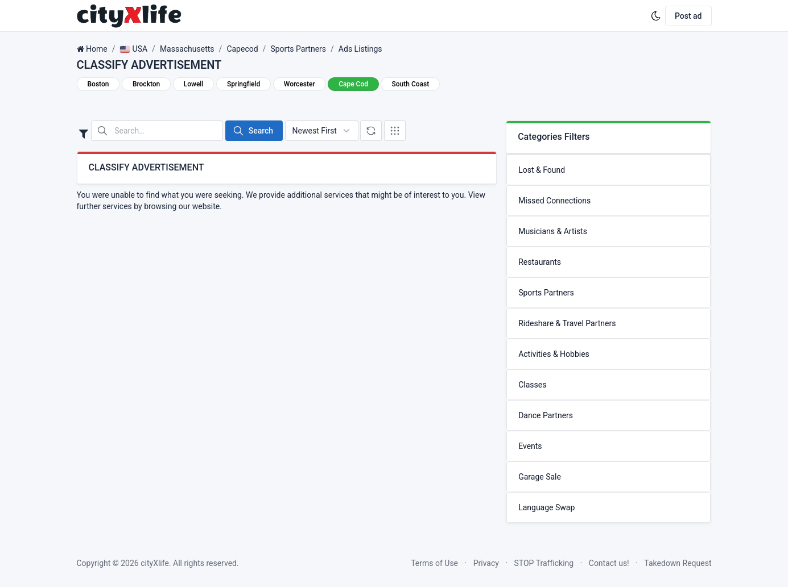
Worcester (299, 84)
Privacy (486, 563)
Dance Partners (545, 415)
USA (133, 48)
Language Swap (546, 507)
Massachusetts (187, 48)
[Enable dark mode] (656, 16)
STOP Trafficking (544, 563)
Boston (98, 84)
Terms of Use (434, 563)
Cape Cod (353, 84)
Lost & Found (541, 169)
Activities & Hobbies (553, 354)
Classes (532, 384)
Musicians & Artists (552, 231)
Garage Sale (539, 476)
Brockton (146, 84)
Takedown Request (677, 563)
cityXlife (155, 563)
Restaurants (539, 262)
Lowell (194, 84)
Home (97, 48)
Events (530, 446)
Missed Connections (554, 200)
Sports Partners (298, 48)
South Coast (410, 84)
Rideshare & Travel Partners (567, 323)
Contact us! (609, 563)
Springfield (243, 84)
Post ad (688, 15)
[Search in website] (157, 130)
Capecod (242, 48)
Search (253, 130)
